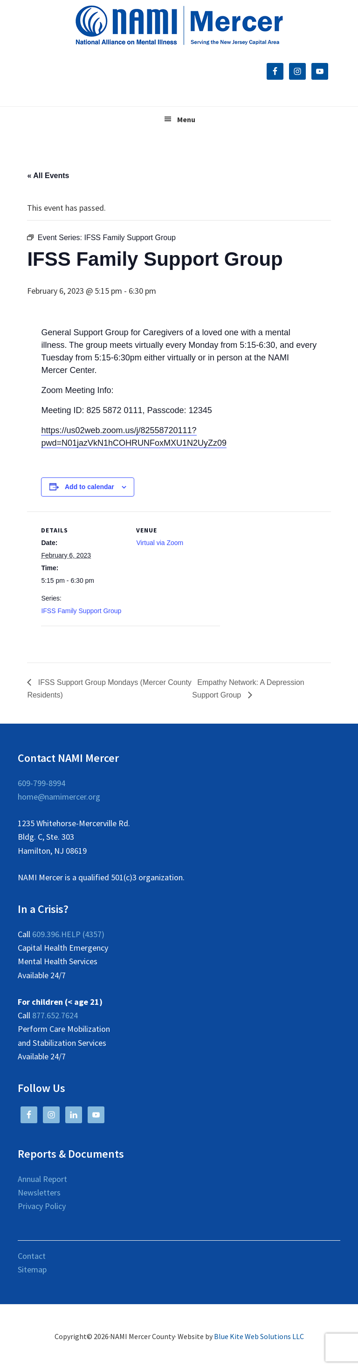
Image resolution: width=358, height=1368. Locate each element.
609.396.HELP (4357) (68, 934)
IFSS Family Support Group (81, 611)
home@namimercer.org (59, 796)
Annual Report (42, 1179)
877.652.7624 (55, 1015)
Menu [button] (186, 119)
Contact (32, 1256)
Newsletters (39, 1192)
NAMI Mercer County (179, 25)
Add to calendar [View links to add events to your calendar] (89, 487)
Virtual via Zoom (159, 542)
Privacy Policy (42, 1206)
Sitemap (32, 1269)
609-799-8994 (41, 783)
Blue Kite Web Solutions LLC (259, 1336)
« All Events (48, 176)
